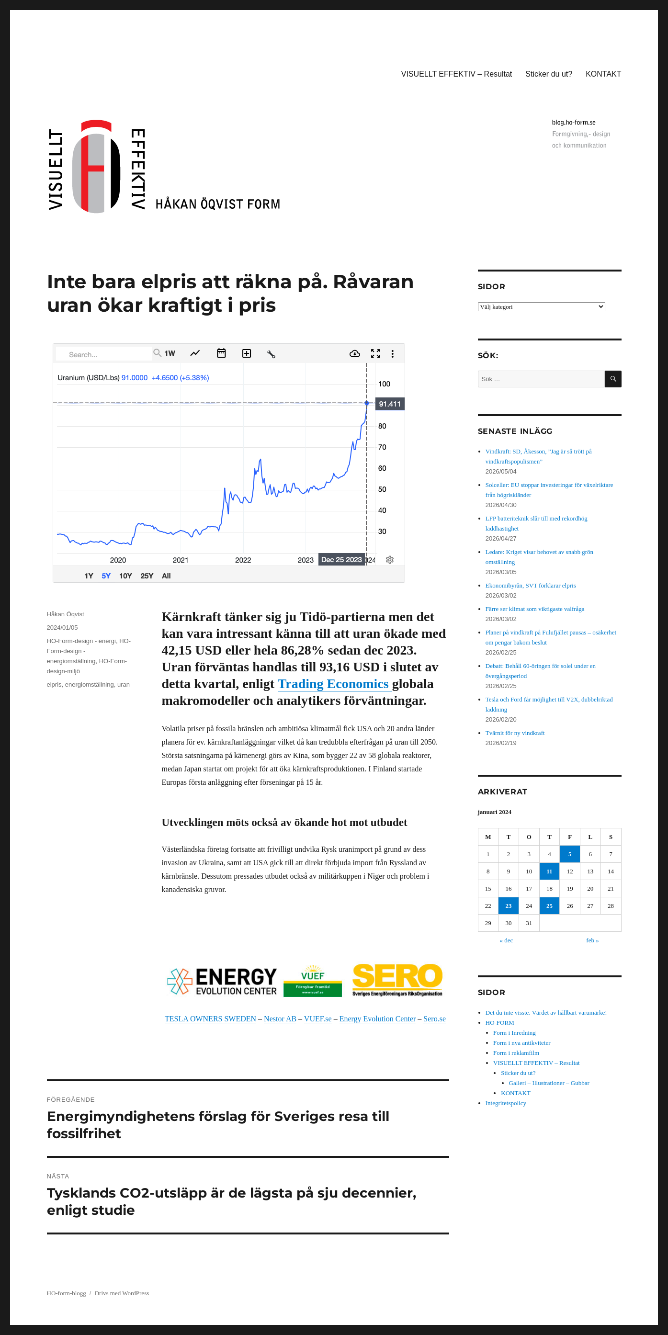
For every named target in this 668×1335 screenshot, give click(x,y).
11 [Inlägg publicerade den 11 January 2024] (549, 871)
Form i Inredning (514, 1032)
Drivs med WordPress (122, 1293)
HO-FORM (500, 1022)
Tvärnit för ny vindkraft (515, 732)
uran (123, 684)
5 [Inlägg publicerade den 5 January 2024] (570, 854)
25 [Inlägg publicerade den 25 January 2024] (549, 905)
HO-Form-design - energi (81, 641)
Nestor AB (280, 1019)
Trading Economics (335, 683)
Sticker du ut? (548, 74)
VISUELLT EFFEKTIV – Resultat (456, 74)
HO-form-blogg (66, 1293)
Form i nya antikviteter (522, 1042)
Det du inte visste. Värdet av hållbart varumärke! (546, 1012)
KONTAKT (603, 74)
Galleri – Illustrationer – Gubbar (549, 1082)
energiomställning (89, 684)
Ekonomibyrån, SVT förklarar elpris (531, 585)
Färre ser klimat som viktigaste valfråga (535, 608)
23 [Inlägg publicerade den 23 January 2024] (509, 905)
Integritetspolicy (506, 1103)
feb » (592, 940)
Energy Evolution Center (378, 1019)
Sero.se (434, 1019)
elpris (54, 684)
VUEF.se (318, 1019)
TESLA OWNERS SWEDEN (210, 1019)
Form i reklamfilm (516, 1052)
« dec (506, 940)
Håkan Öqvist (65, 614)
